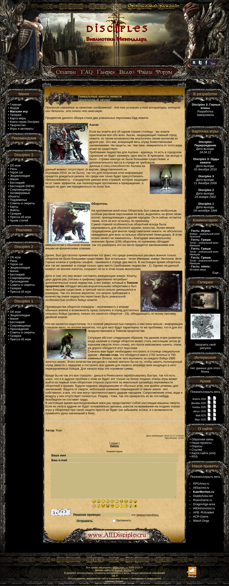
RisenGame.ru (202, 500)
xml (212, 453)
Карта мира (18, 118)
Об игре (15, 165)
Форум (14, 108)
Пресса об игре (20, 217)
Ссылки (196, 449)
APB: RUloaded (203, 512)
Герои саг (16, 172)
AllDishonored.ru (204, 508)
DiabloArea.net (203, 496)
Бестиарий (17, 182)
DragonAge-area (204, 504)
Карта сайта (199, 453)
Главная (15, 104)
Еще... (217, 272)
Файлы (14, 210)
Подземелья (18, 200)
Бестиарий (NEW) (22, 186)
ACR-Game (200, 516)
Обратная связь (202, 439)
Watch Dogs (201, 520)
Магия (14, 179)
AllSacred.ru (201, 487)
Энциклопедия (20, 175)
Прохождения (19, 329)
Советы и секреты (22, 203)
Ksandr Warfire (123, 570)
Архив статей (19, 220)
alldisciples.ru (120, 567)
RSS (194, 456)
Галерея (15, 115)
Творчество (18, 125)
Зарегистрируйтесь (147, 514)
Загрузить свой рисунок (205, 346)
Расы (13, 169)
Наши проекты (201, 442)
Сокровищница (20, 189)
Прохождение (19, 281)
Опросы (196, 446)
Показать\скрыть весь (205, 391)
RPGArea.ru (201, 483)
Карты (14, 206)
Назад (114, 443)
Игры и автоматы (21, 128)
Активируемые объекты (19, 194)
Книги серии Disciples (24, 121)
